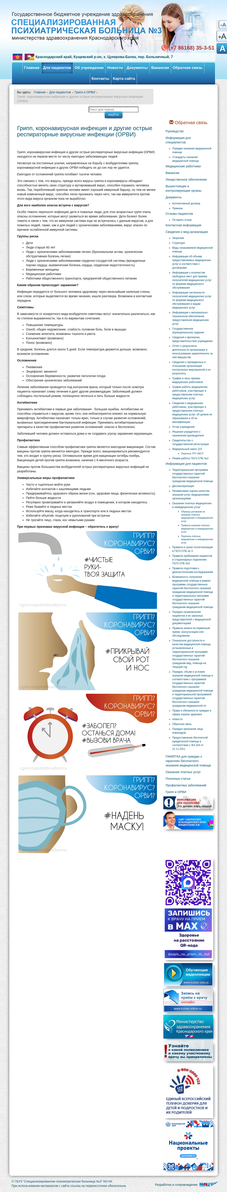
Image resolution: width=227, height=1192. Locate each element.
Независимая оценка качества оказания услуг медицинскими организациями (190, 494)
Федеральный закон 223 (187, 449)
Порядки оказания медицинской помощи (191, 150)
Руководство (175, 131)
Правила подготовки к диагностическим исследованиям (192, 570)
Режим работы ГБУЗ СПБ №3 (190, 458)
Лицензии (178, 238)
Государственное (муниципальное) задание (188, 330)
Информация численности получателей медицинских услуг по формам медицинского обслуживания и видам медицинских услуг (191, 300)
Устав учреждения (183, 426)
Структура (178, 242)
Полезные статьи (178, 778)
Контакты (100, 78)
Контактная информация (183, 225)
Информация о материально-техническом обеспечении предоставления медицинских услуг (190, 318)
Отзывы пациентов (179, 213)
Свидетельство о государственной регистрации (190, 442)
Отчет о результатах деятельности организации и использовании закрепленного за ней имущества (192, 351)
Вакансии (160, 68)
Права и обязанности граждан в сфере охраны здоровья (191, 712)
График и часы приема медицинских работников (187, 380)
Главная (31, 68)
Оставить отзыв (182, 219)
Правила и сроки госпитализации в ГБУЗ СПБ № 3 (192, 549)
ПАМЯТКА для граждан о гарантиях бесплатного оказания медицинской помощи (188, 761)
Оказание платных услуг (183, 772)
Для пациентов (57, 68)
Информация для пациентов (186, 463)
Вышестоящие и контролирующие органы (184, 188)
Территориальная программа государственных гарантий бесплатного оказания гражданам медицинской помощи (192, 475)
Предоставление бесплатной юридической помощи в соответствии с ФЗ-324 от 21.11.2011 (190, 743)
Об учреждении (89, 68)
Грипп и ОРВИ (176, 792)
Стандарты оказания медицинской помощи (185, 159)
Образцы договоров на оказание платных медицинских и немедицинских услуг (197, 516)
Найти (113, 115)
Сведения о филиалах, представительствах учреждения (192, 339)
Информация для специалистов (178, 140)
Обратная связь (188, 68)
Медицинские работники (183, 166)
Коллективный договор (186, 203)
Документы (137, 68)
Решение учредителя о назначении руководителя (188, 433)
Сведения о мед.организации (187, 232)
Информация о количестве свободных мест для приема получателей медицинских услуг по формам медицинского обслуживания (191, 280)
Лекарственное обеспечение (186, 179)
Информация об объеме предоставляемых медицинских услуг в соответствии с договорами (191, 262)
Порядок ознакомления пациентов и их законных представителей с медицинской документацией (191, 617)
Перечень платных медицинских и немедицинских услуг (197, 539)
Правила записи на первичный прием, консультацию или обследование (191, 632)
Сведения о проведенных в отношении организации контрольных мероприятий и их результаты (191, 368)
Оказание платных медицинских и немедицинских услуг (192, 505)
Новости (115, 68)
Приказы (177, 208)
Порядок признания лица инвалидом (187, 730)
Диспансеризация (183, 486)
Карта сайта (124, 78)
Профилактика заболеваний (186, 785)
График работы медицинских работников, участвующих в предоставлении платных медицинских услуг (189, 392)
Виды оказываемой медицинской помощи (192, 249)
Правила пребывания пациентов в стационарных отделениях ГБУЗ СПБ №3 (192, 559)
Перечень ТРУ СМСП (192, 453)
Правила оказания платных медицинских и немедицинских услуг (197, 528)
